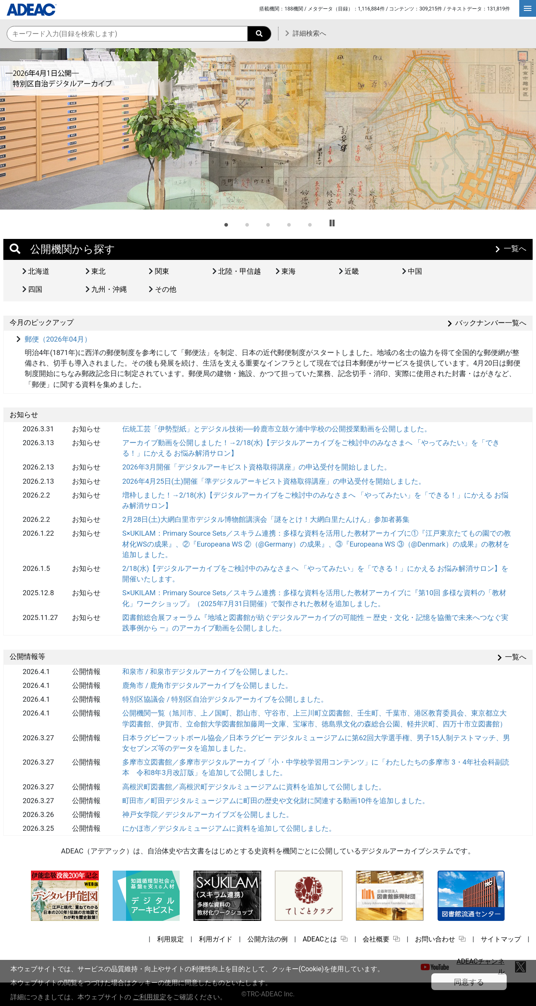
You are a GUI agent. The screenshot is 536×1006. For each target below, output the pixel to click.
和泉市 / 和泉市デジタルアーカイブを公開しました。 (207, 671)
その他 (165, 289)
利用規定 (170, 939)
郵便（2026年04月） (58, 339)
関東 (162, 271)
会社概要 (381, 939)
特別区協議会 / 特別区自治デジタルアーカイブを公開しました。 (225, 699)
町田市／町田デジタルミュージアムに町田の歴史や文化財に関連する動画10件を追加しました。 (275, 800)
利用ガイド (215, 939)
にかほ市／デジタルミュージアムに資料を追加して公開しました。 (229, 828)
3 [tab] (268, 223)
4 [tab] (289, 223)
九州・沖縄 (109, 289)
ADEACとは (325, 939)
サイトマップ (501, 939)
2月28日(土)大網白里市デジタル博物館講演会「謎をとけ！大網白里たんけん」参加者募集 (266, 519)
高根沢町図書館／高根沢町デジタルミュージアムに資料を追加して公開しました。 (254, 787)
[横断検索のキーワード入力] (139, 34)
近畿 (352, 271)
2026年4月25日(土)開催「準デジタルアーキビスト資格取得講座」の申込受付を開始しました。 (273, 481)
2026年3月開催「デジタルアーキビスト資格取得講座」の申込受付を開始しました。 (256, 467)
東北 (98, 271)
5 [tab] (310, 223)
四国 (35, 289)
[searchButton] (259, 33)
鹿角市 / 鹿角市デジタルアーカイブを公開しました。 (207, 685)
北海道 (38, 271)
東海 (288, 271)
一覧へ (515, 248)
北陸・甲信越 (239, 271)
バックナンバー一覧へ (490, 323)
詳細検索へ (309, 33)
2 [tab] (247, 223)
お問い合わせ (440, 939)
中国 (415, 271)
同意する (469, 981)
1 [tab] (226, 223)
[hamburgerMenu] (527, 8)
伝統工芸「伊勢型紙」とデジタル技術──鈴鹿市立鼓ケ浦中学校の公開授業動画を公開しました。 (276, 429)
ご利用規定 (149, 997)
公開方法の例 (267, 939)
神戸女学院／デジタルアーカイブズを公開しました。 (207, 814)
